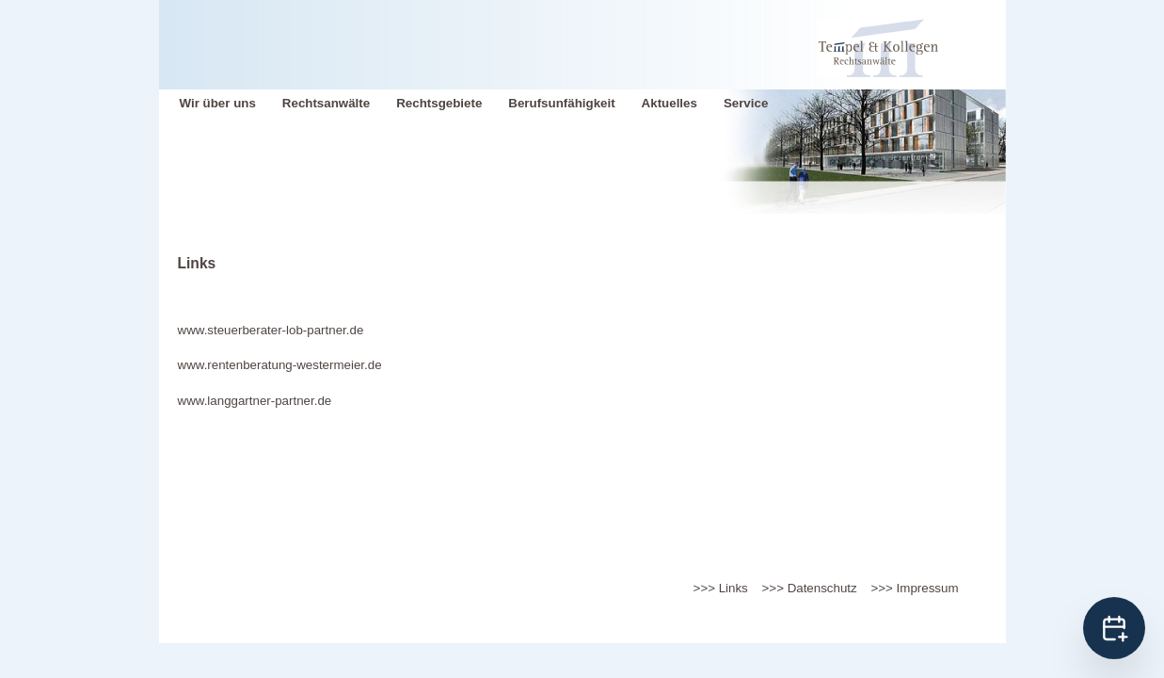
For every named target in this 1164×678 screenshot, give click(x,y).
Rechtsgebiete (439, 103)
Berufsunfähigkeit (561, 103)
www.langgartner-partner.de (255, 401)
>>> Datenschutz (809, 588)
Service (746, 103)
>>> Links (721, 588)
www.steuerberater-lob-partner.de (271, 330)
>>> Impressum (915, 588)
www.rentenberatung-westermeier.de (280, 365)
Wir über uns (218, 103)
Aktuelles (669, 103)
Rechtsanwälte (326, 103)
